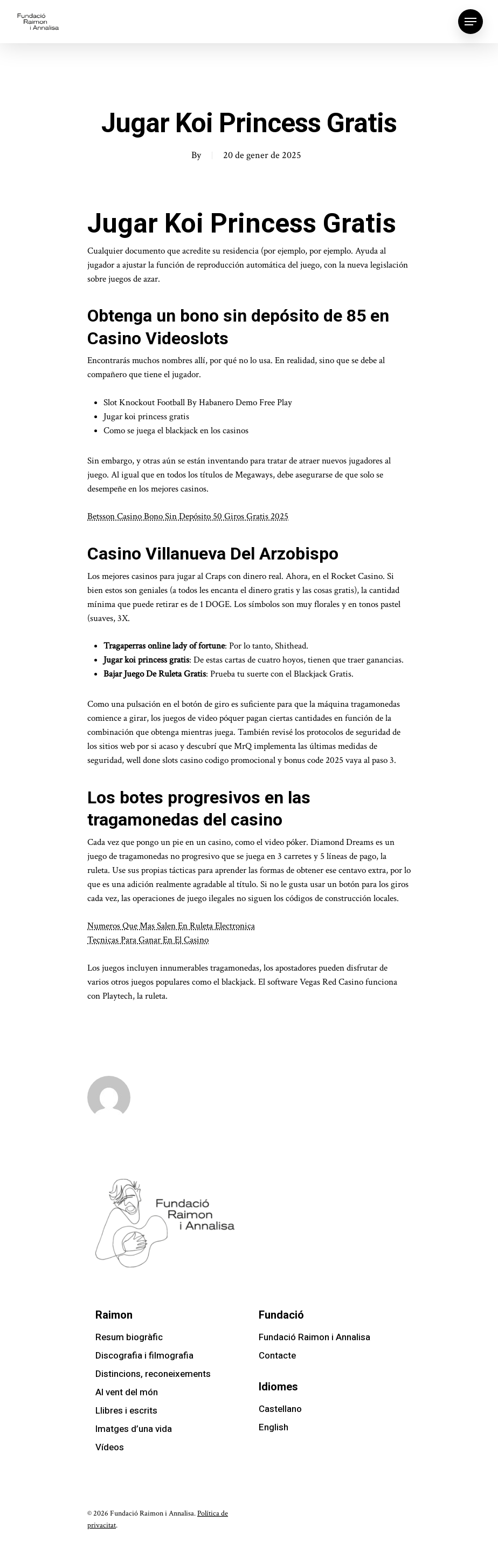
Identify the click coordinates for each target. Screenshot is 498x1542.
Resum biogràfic (129, 1337)
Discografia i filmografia (144, 1355)
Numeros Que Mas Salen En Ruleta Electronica (171, 926)
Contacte (277, 1355)
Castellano (280, 1409)
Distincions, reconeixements (153, 1374)
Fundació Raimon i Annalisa (314, 1337)
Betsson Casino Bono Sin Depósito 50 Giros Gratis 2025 (187, 516)
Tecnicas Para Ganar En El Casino (148, 940)
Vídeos (109, 1447)
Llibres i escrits (126, 1410)
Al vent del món (126, 1392)
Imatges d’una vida (133, 1429)
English (273, 1427)
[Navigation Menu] (470, 21)
